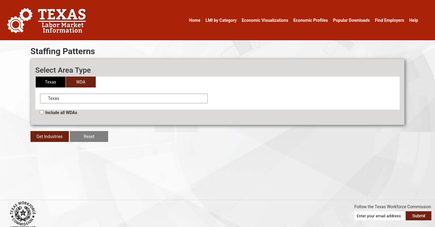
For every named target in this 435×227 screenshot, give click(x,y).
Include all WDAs (58, 112)
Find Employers (389, 20)
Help (413, 20)
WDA (80, 82)
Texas (50, 82)
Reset (89, 136)
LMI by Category (221, 20)
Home (194, 20)
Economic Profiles (310, 20)
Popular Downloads (351, 20)
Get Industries (50, 136)
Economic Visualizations (265, 20)
